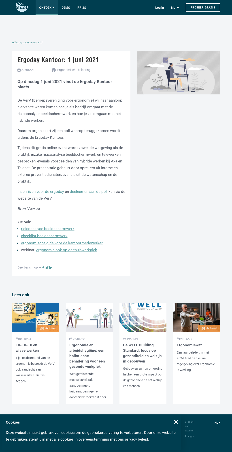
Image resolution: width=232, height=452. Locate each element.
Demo (66, 7)
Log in (159, 7)
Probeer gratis (203, 7)
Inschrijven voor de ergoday (40, 191)
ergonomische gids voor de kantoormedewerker (62, 243)
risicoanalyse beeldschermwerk (47, 228)
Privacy (189, 436)
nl (216, 422)
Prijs (81, 7)
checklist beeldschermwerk (44, 236)
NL (173, 7)
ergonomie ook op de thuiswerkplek (66, 250)
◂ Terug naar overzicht (27, 42)
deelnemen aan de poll (89, 191)
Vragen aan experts (189, 426)
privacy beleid (136, 439)
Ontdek (45, 7)
